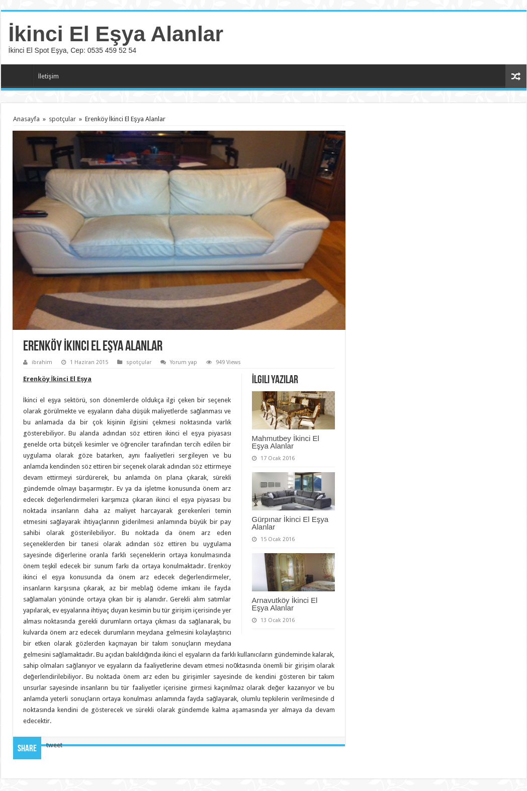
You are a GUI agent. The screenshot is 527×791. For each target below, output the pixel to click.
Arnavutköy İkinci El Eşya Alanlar (285, 604)
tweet (54, 745)
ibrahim (42, 362)
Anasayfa (19, 74)
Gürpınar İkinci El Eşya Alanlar (290, 523)
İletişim (48, 76)
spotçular (62, 119)
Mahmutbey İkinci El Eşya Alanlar (285, 442)
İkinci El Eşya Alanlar (116, 34)
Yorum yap (183, 362)
